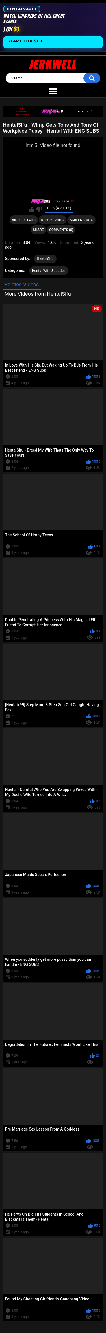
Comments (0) (61, 230)
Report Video (52, 220)
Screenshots (81, 220)
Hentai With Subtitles (49, 271)
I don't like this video (39, 209)
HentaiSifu (45, 259)
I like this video (31, 209)
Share (38, 230)
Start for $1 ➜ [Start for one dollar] (24, 41)
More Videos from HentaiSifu (38, 294)
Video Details (24, 220)
